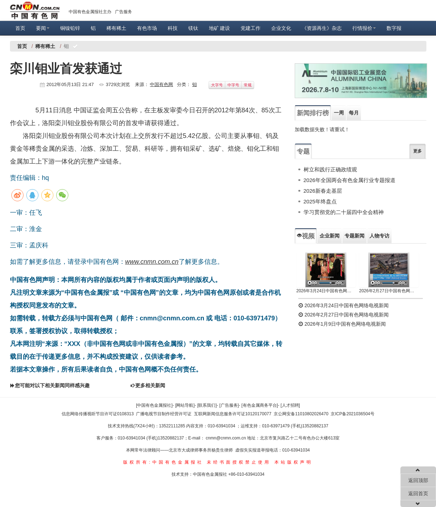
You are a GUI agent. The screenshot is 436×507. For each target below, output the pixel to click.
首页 (20, 28)
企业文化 (281, 28)
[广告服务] (229, 405)
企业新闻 (330, 236)
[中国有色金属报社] (154, 405)
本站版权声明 (293, 462)
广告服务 (123, 11)
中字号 (233, 85)
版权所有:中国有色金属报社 (163, 462)
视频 (306, 236)
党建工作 (251, 28)
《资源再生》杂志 (322, 28)
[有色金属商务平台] (259, 405)
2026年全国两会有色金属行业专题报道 (349, 180)
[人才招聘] (290, 405)
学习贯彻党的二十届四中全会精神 (344, 212)
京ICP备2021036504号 (352, 413)
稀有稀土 (116, 28)
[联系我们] (207, 405)
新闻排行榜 (313, 113)
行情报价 (364, 28)
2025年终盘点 (320, 201)
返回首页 (418, 493)
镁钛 (193, 28)
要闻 (42, 28)
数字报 (394, 28)
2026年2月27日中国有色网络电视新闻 (389, 290)
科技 (173, 28)
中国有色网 (161, 84)
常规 (248, 85)
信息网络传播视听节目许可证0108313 (98, 413)
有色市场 (147, 28)
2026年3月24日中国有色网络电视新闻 (326, 290)
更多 (417, 151)
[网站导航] (185, 405)
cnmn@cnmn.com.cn (226, 438)
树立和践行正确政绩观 (330, 169)
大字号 (217, 85)
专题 (303, 151)
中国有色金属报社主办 (90, 11)
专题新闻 (354, 236)
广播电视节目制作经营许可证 (163, 413)
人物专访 (379, 236)
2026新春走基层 (323, 191)
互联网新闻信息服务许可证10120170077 (232, 413)
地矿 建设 (219, 28)
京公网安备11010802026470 (301, 413)
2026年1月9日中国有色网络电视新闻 (342, 324)
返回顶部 (418, 480)
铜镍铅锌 (70, 28)
